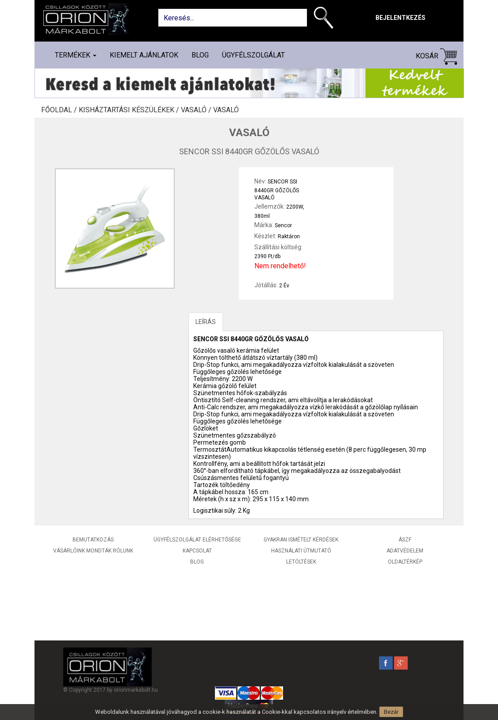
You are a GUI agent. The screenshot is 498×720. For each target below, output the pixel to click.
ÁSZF (404, 540)
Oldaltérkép (405, 562)
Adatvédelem (405, 551)
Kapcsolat (197, 551)
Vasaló (226, 110)
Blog (200, 55)
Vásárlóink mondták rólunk (93, 551)
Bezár (391, 712)
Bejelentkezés (400, 17)
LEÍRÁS (205, 321)
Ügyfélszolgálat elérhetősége (197, 540)
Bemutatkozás (93, 540)
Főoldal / (60, 110)
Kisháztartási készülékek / (130, 110)
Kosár (436, 56)
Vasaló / (197, 110)
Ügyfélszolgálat (253, 55)
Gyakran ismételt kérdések (301, 540)
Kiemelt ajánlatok (144, 55)
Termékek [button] (75, 55)
